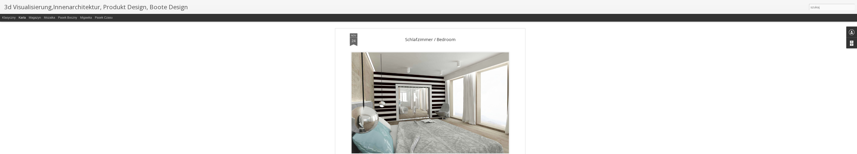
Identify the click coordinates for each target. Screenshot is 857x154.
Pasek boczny (67, 17)
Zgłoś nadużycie (463, 151)
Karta (22, 17)
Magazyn (35, 17)
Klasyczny (9, 17)
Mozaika (49, 17)
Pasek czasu (103, 17)
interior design (459, 38)
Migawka (86, 17)
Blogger (450, 151)
